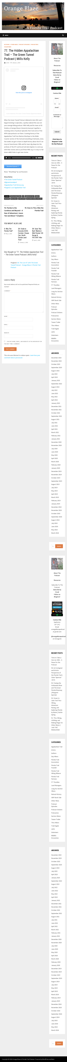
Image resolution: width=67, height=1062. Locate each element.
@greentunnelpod (11, 182)
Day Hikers (54, 259)
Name (6, 316)
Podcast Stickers (56, 312)
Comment (7, 291)
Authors (7, 44)
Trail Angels (55, 329)
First (55, 104)
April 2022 (54, 400)
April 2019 (54, 494)
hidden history (29, 196)
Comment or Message (57, 115)
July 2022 (54, 390)
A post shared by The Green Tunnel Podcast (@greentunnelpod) (23, 113)
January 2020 (55, 468)
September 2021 (56, 416)
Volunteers (7, 47)
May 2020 (54, 455)
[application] (23, 158)
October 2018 (55, 513)
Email (6, 324)
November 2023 (56, 361)
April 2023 (54, 377)
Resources (57, 65)
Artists (53, 253)
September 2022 (56, 384)
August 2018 (55, 520)
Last (59, 104)
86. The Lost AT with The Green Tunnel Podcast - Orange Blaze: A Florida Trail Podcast (25, 265)
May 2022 (54, 397)
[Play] (6, 158)
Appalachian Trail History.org (14, 185)
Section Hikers (56, 319)
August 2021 (55, 419)
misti (8, 63)
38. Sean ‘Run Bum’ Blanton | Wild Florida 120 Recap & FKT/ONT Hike (37, 233)
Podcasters (34, 44)
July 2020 (54, 449)
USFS (53, 332)
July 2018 (54, 523)
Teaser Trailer (55, 322)
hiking (37, 196)
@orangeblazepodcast (58, 636)
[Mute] (36, 158)
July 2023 (54, 374)
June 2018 (54, 526)
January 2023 (55, 380)
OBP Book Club (56, 300)
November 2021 (56, 410)
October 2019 (55, 478)
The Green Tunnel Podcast (13, 179)
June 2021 (54, 426)
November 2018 (56, 510)
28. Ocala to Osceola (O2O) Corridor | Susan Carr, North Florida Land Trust (23, 234)
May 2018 (54, 530)
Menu (5, 35)
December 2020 (56, 442)
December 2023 (56, 358)
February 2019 (55, 501)
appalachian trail (16, 196)
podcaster (22, 198)
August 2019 (55, 484)
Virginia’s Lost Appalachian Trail (15, 188)
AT (23, 196)
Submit (57, 132)
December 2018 (56, 507)
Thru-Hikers (55, 325)
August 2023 (55, 371)
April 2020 (54, 458)
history (7, 198)
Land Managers (56, 288)
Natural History (56, 297)
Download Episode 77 (13, 166)
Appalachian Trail (56, 250)
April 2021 (54, 429)
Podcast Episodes (24, 44)
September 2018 (56, 517)
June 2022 (54, 393)
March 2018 (55, 533)
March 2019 (55, 497)
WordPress (45, 1059)
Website (6, 333)
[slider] (21, 157)
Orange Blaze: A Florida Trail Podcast (24, 1059)
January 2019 (55, 504)
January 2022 (55, 403)
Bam (52, 1059)
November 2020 (56, 445)
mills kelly (14, 198)
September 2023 (56, 367)
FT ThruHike (55, 285)
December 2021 (56, 406)
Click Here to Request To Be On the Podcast (57, 141)
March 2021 (55, 432)
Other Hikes (14, 44)
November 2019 (56, 475)
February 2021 (55, 436)
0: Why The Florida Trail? (8, 230)
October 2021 (55, 413)
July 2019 (54, 488)
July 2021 (54, 423)
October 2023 (55, 364)
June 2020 (54, 452)
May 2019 (54, 491)
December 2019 (56, 471)
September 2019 (56, 481)
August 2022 (55, 387)
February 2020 (55, 465)
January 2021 (55, 439)
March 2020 (55, 462)
